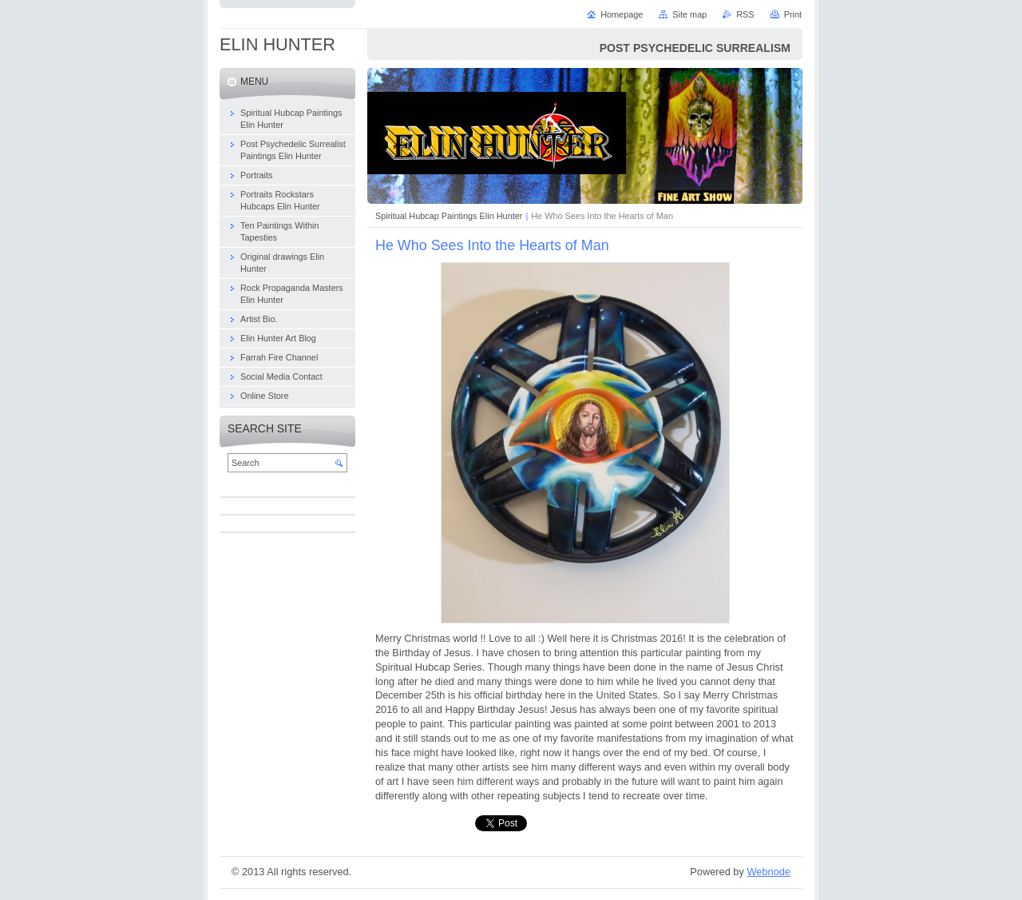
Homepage (621, 14)
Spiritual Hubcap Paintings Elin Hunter (448, 216)
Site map (689, 14)
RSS (745, 14)
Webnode (768, 872)
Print (793, 14)
